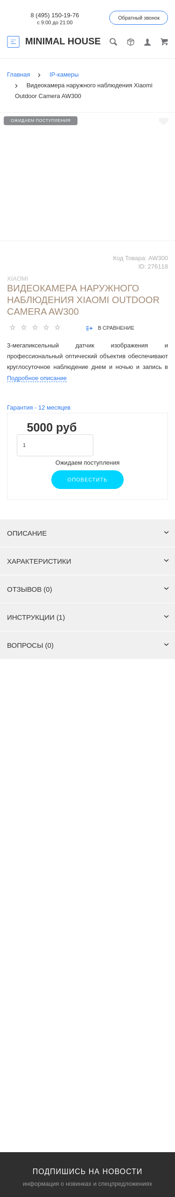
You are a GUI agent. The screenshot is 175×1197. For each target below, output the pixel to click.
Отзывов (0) (88, 589)
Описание (88, 533)
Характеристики (88, 561)
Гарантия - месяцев (38, 407)
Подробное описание (37, 378)
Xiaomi (17, 278)
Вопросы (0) (88, 645)
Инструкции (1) (88, 617)
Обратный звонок (139, 18)
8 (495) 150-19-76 (54, 15)
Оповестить (88, 479)
